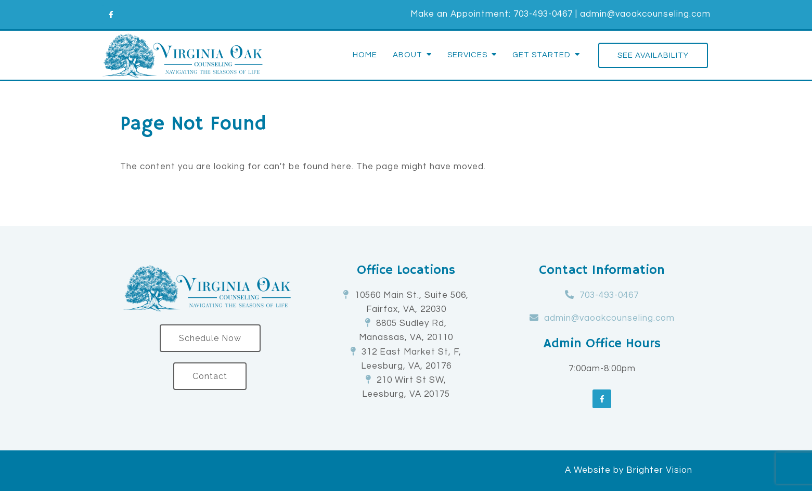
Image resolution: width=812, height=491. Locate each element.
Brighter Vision (659, 470)
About (407, 55)
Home (365, 55)
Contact (209, 376)
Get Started (541, 55)
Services (467, 55)
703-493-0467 (543, 14)
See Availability (653, 55)
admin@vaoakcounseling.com (645, 14)
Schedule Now (210, 338)
